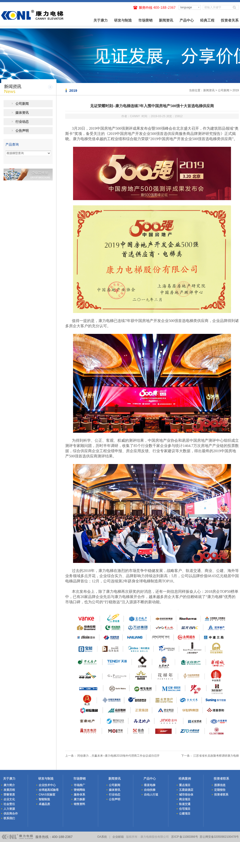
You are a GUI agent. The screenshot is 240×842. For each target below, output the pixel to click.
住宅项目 (184, 808)
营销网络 (79, 789)
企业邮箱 (118, 836)
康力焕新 (79, 799)
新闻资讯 (166, 20)
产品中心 (187, 20)
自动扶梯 (149, 789)
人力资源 (9, 808)
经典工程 (207, 20)
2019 (235, 90)
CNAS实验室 (47, 794)
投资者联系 (221, 778)
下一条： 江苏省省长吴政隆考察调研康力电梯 (210, 755)
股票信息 (220, 785)
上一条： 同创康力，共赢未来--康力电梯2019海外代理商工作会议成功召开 (112, 755)
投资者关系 (230, 20)
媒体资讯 (22, 113)
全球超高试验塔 (49, 789)
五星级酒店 (186, 789)
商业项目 (184, 799)
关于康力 (100, 20)
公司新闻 (223, 90)
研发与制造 (123, 20)
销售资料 (79, 804)
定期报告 (220, 789)
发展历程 (9, 789)
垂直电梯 (149, 785)
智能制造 (44, 799)
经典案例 (185, 778)
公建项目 (184, 813)
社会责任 (9, 804)
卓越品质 (44, 804)
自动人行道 (151, 794)
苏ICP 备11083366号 (184, 836)
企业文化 (9, 799)
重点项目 (184, 785)
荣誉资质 (9, 794)
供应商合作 (11, 813)
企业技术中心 (47, 785)
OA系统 (102, 836)
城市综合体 (186, 794)
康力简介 (9, 785)
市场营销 (145, 20)
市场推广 (79, 785)
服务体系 (79, 794)
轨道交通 (184, 804)
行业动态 (22, 122)
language (186, 7)
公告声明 (22, 131)
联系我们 (9, 818)
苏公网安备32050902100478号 (219, 836)
